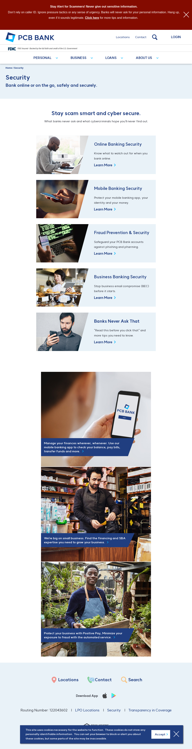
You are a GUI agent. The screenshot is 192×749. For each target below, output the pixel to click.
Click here (92, 17)
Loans (111, 58)
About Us (144, 58)
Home (9, 67)
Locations (123, 37)
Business (78, 58)
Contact (140, 37)
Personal (42, 58)
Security (114, 710)
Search (135, 679)
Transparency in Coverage (150, 710)
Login (176, 37)
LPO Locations (87, 710)
